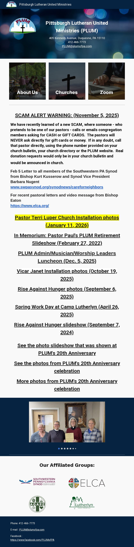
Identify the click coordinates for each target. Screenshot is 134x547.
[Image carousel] (67, 425)
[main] (77, 34)
